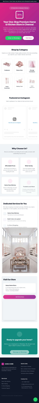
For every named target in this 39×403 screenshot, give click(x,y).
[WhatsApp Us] (35, 399)
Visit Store (29, 38)
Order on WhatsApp (14, 38)
